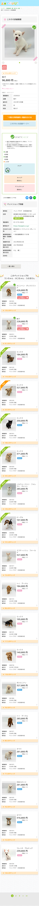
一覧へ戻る (10, 266)
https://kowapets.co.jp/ (21, 226)
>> (27, 896)
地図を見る (17, 218)
